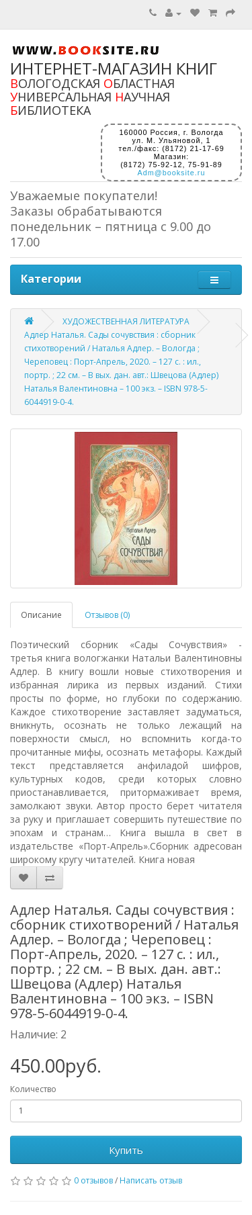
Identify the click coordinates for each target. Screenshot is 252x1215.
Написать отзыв (151, 1180)
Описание (41, 615)
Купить (126, 1150)
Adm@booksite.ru (172, 173)
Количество (33, 1089)
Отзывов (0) (107, 615)
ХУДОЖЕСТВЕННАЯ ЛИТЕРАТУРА (126, 321)
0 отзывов (93, 1180)
